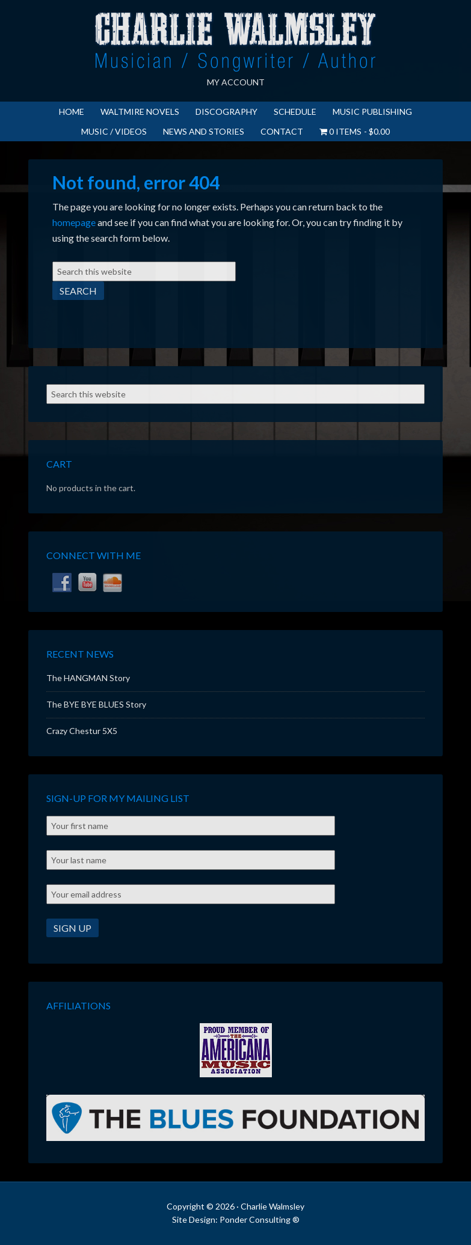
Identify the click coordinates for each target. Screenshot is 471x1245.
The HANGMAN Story (88, 678)
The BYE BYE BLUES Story (96, 704)
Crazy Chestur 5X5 (81, 731)
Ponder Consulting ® (260, 1219)
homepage (74, 222)
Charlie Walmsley (235, 42)
